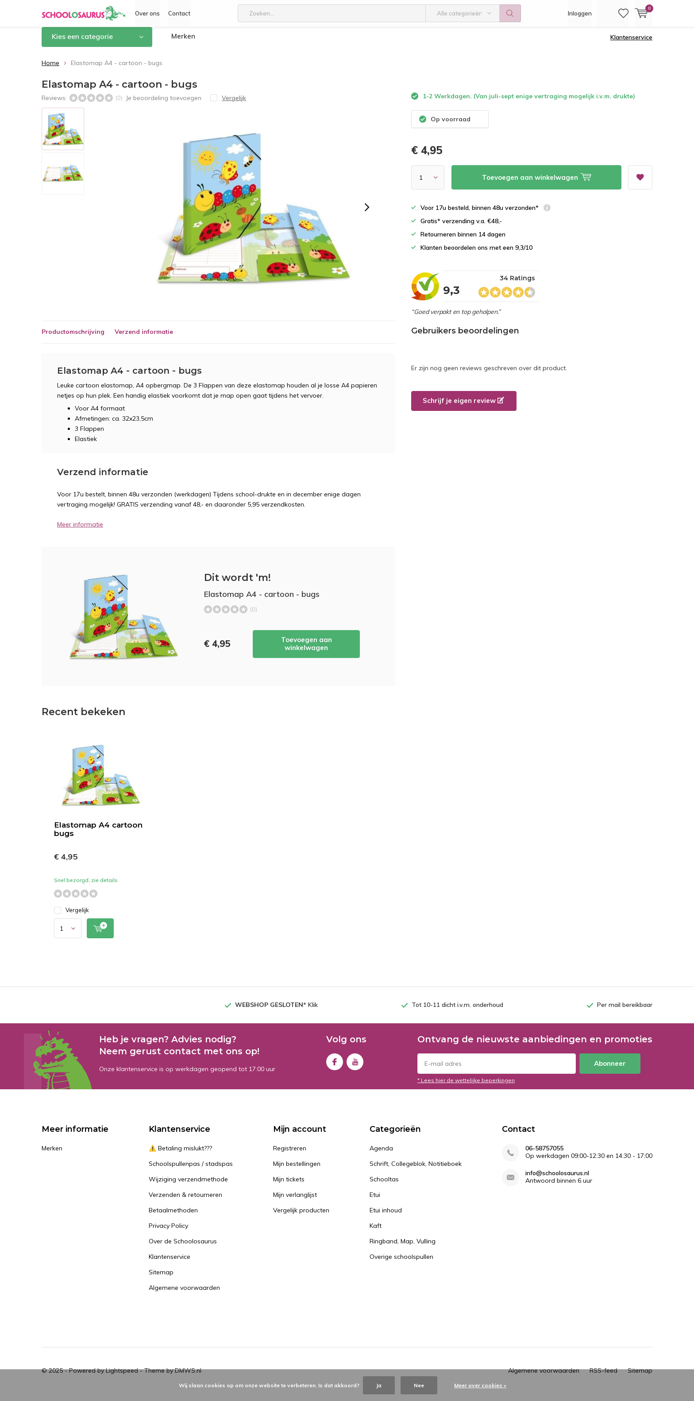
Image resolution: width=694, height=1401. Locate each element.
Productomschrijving (73, 338)
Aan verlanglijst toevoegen (640, 181)
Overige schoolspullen (401, 1263)
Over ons (147, 13)
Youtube (355, 1066)
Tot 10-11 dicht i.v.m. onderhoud (457, 1011)
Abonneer (610, 1070)
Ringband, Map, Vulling (403, 1248)
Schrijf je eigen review (463, 407)
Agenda (381, 1155)
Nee (419, 1385)
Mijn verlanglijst (295, 1201)
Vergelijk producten (301, 1217)
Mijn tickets (289, 1186)
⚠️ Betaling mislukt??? (180, 1155)
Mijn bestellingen (296, 1170)
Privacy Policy (168, 1232)
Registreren (289, 1155)
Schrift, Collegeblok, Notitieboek (416, 1170)
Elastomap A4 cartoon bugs (98, 835)
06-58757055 (544, 1155)
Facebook (334, 1066)
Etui (375, 1201)
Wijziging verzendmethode (188, 1186)
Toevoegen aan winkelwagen (306, 650)
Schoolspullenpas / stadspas (191, 1170)
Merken (184, 43)
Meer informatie (80, 531)
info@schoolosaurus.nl (557, 1180)
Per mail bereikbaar (624, 1011)
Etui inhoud (386, 1217)
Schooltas (384, 1186)
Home (50, 70)
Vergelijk (71, 917)
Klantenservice (631, 44)
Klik (276, 1011)
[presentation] (367, 213)
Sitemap (161, 1279)
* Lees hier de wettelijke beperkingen (466, 1087)
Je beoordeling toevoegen (163, 104)
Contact (179, 13)
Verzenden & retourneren (185, 1201)
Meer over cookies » (480, 1385)
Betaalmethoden (173, 1217)
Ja (379, 1385)
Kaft (376, 1232)
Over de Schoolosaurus (183, 1248)
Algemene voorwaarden (184, 1294)
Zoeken (510, 13)
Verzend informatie (144, 338)
